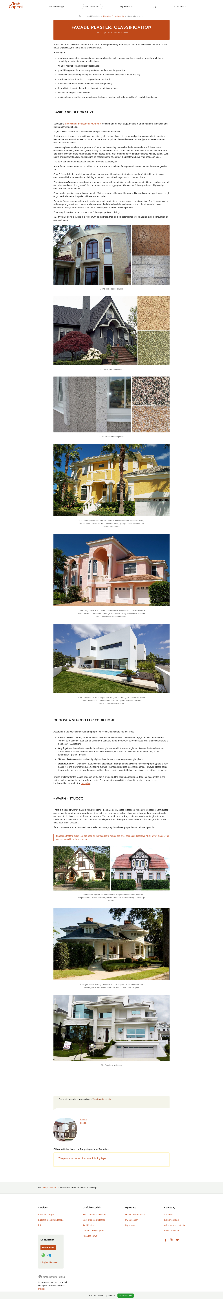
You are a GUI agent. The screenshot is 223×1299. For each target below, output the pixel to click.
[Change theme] (52, 1277)
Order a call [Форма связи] (48, 1247)
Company (179, 6)
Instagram (171, 1240)
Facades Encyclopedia (93, 1230)
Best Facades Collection (94, 1214)
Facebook (165, 1240)
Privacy (41, 1289)
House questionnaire (135, 1214)
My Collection (131, 1220)
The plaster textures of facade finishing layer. (82, 1158)
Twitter (177, 1240)
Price (40, 1225)
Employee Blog (171, 1220)
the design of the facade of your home (83, 124)
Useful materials (91, 6)
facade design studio (102, 1099)
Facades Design (46, 1214)
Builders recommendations (51, 1220)
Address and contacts (174, 1225)
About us (168, 1214)
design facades (49, 1187)
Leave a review (171, 1230)
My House (125, 6)
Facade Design (56, 6)
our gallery (86, 783)
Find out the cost (125, 1296)
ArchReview (88, 1225)
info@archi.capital (49, 1262)
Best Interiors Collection (94, 1220)
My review (130, 1225)
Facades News (90, 1236)
